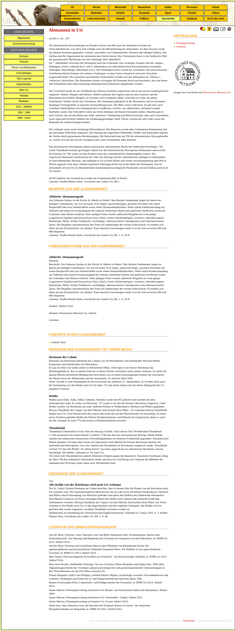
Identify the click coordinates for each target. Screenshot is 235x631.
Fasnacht (144, 13)
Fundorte (181, 46)
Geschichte (168, 18)
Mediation (24, 101)
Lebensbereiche (96, 18)
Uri (72, 7)
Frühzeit (23, 61)
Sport (168, 13)
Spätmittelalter (23, 84)
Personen (192, 7)
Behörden (96, 13)
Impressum (189, 620)
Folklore (144, 18)
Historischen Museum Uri (216, 92)
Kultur (168, 7)
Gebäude (192, 18)
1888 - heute (23, 118)
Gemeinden (72, 13)
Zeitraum (24, 56)
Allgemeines (23, 38)
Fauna (215, 7)
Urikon (216, 13)
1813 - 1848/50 (24, 107)
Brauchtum (144, 7)
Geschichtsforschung (24, 43)
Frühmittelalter (23, 73)
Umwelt (120, 18)
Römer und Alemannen (24, 67)
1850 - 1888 (24, 112)
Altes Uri (24, 90)
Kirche (96, 7)
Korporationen (72, 18)
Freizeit (192, 13)
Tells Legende (24, 78)
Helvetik (24, 95)
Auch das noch (215, 18)
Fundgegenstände (185, 42)
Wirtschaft (120, 7)
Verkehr (120, 13)
